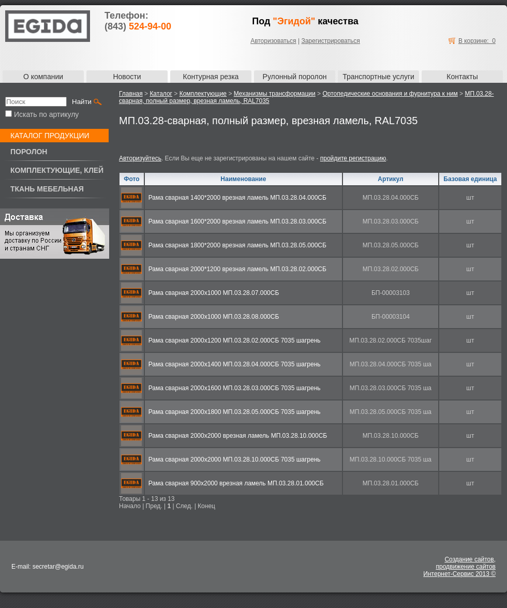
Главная (131, 93)
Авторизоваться (273, 41)
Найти (82, 102)
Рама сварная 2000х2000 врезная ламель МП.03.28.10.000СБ (237, 435)
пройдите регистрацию (353, 158)
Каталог (161, 93)
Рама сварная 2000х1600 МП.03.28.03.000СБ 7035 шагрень (234, 388)
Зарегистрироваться (330, 41)
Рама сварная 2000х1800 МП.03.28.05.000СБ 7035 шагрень (234, 412)
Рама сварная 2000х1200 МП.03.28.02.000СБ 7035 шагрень (234, 340)
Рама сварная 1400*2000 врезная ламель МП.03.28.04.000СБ (237, 197)
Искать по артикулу (42, 114)
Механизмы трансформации (275, 93)
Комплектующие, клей (56, 170)
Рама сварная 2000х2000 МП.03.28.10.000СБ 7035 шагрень (234, 459)
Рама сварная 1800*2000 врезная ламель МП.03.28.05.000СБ (237, 245)
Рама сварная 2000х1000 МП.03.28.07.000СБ (213, 292)
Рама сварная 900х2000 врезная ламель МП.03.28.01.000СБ (236, 483)
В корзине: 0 (477, 41)
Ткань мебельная (47, 189)
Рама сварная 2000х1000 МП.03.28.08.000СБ (213, 316)
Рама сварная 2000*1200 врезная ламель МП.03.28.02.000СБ (237, 269)
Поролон (28, 151)
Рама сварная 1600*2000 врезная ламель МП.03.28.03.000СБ (237, 221)
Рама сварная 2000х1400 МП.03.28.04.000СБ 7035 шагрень (234, 364)
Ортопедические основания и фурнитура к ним (389, 93)
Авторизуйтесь (140, 158)
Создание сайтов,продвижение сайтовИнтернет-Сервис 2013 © (459, 566)
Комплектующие (203, 93)
